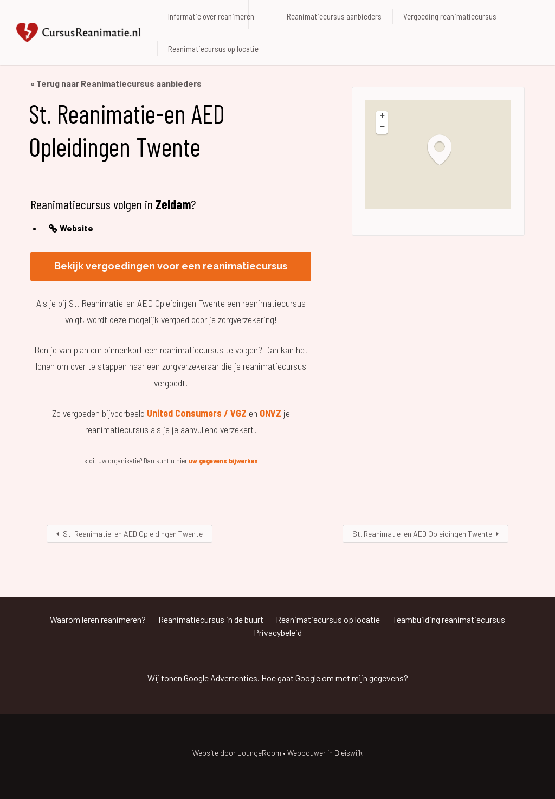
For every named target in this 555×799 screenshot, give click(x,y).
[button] (444, 149)
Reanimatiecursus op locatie (213, 49)
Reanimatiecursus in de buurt (210, 619)
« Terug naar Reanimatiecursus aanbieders (116, 83)
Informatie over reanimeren (211, 16)
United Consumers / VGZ (197, 413)
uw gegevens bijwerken (223, 460)
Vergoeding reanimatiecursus (449, 16)
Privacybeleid (278, 632)
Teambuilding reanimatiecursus (448, 619)
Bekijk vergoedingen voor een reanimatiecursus (170, 266)
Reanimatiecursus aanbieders (334, 16)
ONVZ (270, 413)
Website (76, 228)
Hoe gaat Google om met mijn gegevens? (334, 678)
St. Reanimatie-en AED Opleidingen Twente (133, 533)
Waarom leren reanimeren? (98, 619)
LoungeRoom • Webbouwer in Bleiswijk (300, 752)
